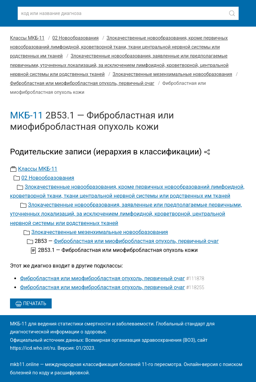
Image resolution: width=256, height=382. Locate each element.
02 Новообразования (75, 38)
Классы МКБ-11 (27, 38)
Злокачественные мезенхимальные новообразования (172, 74)
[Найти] (232, 13)
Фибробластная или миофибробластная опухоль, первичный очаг (82, 83)
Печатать (30, 303)
